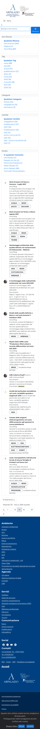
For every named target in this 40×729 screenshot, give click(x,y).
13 (15, 510)
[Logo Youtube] (11, 644)
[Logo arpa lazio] (13, 10)
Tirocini (4, 618)
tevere (14, 240)
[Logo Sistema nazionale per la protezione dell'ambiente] (27, 10)
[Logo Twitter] (7, 644)
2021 (7, 85)
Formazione (6, 615)
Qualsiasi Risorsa (11, 41)
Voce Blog (10, 49)
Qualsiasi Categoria (12, 99)
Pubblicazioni (11, 124)
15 (24, 510)
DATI (7, 127)
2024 (7, 74)
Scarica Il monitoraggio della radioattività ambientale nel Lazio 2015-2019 (21, 287)
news (8, 63)
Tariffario (5, 595)
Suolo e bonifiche (8, 538)
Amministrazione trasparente (11, 696)
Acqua (4, 530)
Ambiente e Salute (9, 549)
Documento (11, 43)
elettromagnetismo (20, 447)
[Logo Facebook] (4, 644)
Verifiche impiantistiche (11, 601)
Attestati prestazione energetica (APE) (16, 603)
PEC (3, 662)
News (4, 624)
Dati (7, 132)
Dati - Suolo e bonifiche (15, 140)
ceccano (25, 207)
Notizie (8, 102)
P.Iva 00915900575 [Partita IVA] (9, 657)
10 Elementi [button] (9, 500)
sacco (14, 207)
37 (32, 510)
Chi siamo (5, 575)
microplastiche (18, 487)
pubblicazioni (11, 71)
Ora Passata (10, 158)
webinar (15, 276)
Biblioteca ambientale (10, 609)
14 (20, 510)
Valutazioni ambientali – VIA (12, 560)
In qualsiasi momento (13, 155)
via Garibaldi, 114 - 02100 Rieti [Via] (13, 652)
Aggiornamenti (7, 627)
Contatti (5, 581)
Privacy (4, 709)
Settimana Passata (13, 163)
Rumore (5, 535)
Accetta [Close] (30, 726)
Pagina (8, 46)
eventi (22, 450)
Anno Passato (11, 168)
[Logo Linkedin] (15, 644)
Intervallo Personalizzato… (15, 171)
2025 (7, 79)
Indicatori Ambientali (10, 527)
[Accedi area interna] (5, 667)
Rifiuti (4, 541)
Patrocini (5, 612)
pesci (13, 236)
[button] (7, 21)
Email (8, 662)
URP (3, 584)
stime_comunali (12, 135)
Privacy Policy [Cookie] (12, 726)
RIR (3, 558)
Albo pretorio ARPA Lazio (10, 700)
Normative (9, 107)
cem (22, 443)
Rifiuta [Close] (22, 726)
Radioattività (6, 546)
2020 (7, 87)
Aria (3, 532)
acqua (8, 69)
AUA (3, 555)
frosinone (15, 490)
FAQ (3, 606)
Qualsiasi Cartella (12, 119)
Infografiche (10, 105)
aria (7, 66)
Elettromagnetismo (9, 544)
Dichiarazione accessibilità (10, 705)
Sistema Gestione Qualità (11, 578)
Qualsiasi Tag (10, 60)
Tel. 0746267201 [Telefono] (7, 655)
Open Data (6, 563)
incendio (9, 82)
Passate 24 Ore (11, 160)
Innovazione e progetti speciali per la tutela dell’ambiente (18, 567)
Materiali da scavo (8, 598)
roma (8, 77)
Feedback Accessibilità (26, 662)
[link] (1, 25)
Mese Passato (11, 166)
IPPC (3, 552)
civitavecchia (17, 272)
